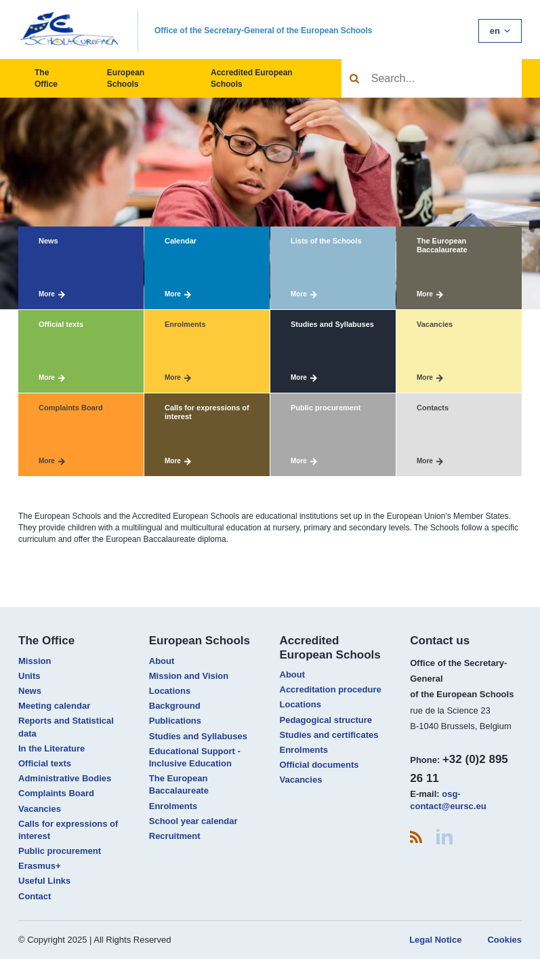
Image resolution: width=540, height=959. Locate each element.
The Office (46, 78)
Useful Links (44, 881)
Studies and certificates (329, 735)
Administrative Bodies (64, 778)
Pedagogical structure (326, 720)
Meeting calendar (54, 706)
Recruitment (175, 836)
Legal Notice (435, 940)
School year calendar (193, 821)
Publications (175, 721)
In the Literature (51, 748)
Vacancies (39, 809)
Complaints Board (56, 793)
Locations (169, 691)
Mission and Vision (189, 676)
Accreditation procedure (330, 689)
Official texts (44, 763)
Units (29, 676)
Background (175, 706)
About (162, 661)
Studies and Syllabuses (198, 736)
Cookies (504, 940)
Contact (34, 896)
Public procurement (59, 851)
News (29, 691)
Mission (34, 661)
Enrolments (173, 806)
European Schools (125, 78)
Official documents (319, 765)
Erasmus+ (39, 866)
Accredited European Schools (252, 78)
